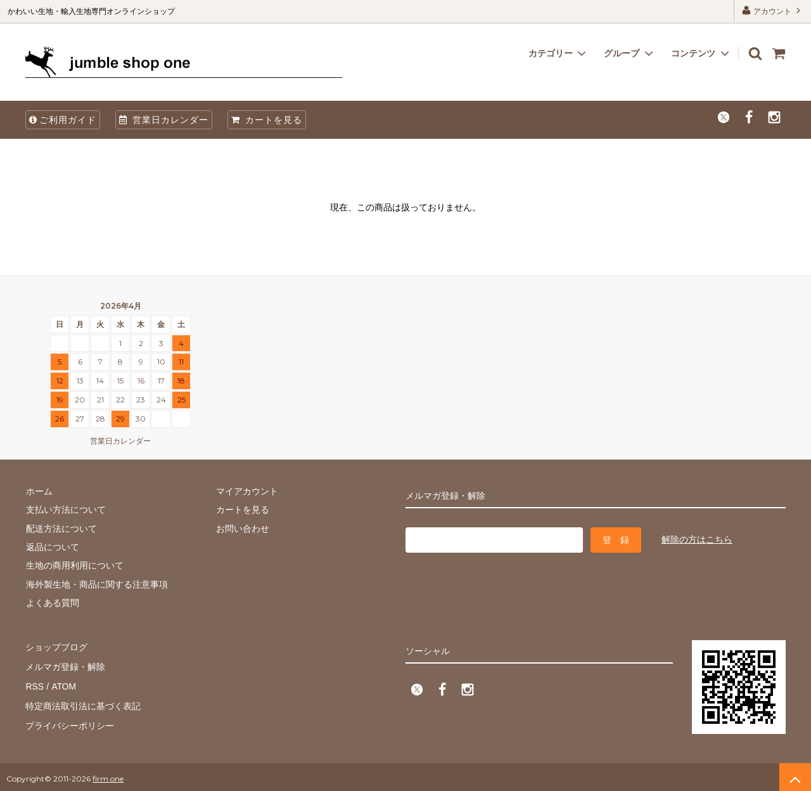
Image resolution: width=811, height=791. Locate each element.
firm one (108, 775)
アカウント (772, 10)
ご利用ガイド (62, 120)
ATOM (63, 684)
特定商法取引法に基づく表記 (83, 703)
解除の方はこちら (696, 539)
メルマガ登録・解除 (65, 665)
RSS (34, 684)
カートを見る (266, 120)
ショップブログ (56, 646)
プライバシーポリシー (69, 721)
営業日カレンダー (163, 120)
